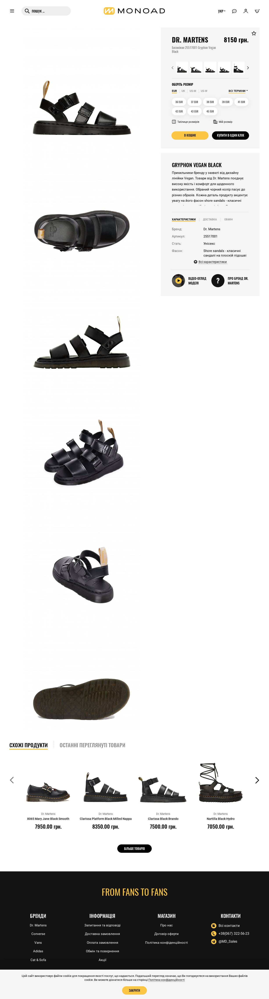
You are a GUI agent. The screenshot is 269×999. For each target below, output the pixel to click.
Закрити (134, 990)
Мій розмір (222, 122)
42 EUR (179, 111)
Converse (38, 933)
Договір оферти (166, 933)
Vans (38, 942)
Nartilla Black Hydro (220, 819)
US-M (193, 91)
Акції (102, 960)
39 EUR (226, 102)
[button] (172, 67)
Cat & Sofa (38, 960)
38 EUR (210, 102)
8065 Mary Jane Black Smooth (48, 819)
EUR (174, 91)
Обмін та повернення (102, 951)
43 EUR (194, 111)
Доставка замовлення (102, 933)
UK (183, 91)
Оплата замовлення (102, 942)
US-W (204, 91)
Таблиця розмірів (185, 122)
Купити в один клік (230, 135)
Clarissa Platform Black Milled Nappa (105, 821)
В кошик (190, 135)
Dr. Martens (38, 924)
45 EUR (210, 111)
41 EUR (241, 102)
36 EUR (179, 102)
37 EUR (194, 102)
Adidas (38, 951)
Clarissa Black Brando (163, 819)
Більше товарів (134, 848)
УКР (219, 12)
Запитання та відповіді (102, 924)
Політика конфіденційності (166, 942)
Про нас (166, 924)
